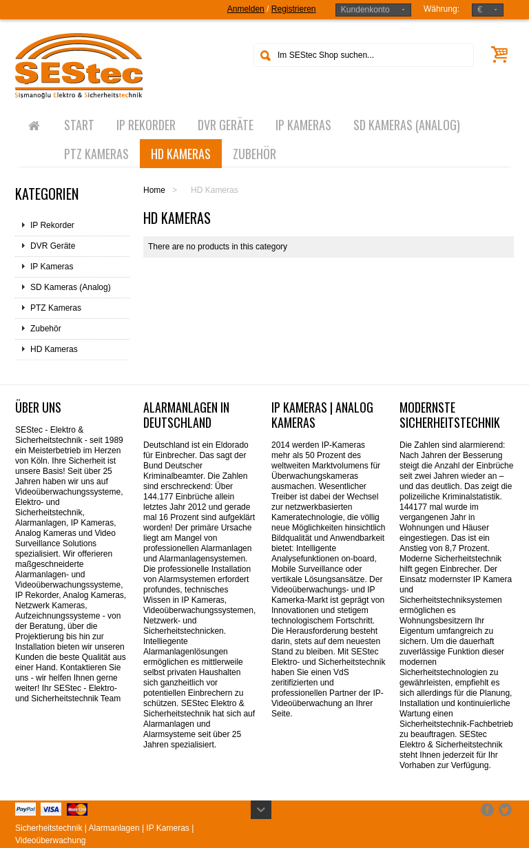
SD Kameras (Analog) (70, 287)
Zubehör (45, 328)
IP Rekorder (52, 225)
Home (154, 190)
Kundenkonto (365, 9)
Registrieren (293, 9)
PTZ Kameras (55, 308)
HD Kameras (54, 349)
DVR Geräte (52, 246)
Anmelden (245, 9)
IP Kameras (51, 266)
